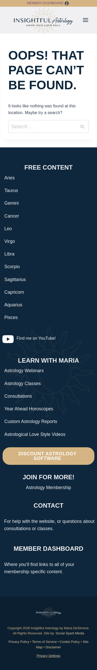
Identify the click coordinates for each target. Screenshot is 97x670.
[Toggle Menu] (85, 20)
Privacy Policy (19, 642)
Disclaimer (53, 647)
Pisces (11, 317)
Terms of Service (44, 642)
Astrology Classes (22, 383)
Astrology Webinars (24, 370)
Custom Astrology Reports (30, 421)
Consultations (18, 396)
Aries (9, 177)
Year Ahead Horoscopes (28, 408)
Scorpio (12, 266)
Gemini (11, 203)
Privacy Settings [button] (49, 656)
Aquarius (13, 304)
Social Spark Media (69, 633)
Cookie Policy (70, 642)
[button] (66, 3)
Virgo (9, 241)
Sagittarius (15, 279)
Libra (9, 254)
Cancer (11, 216)
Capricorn (14, 292)
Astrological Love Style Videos (34, 434)
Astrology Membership (48, 487)
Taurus (11, 190)
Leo (8, 228)
